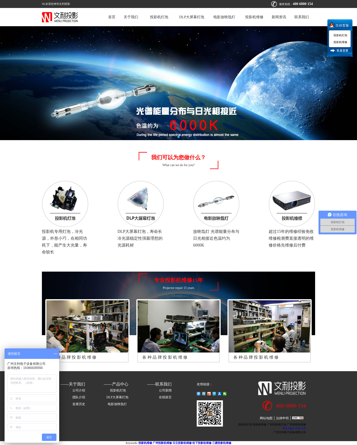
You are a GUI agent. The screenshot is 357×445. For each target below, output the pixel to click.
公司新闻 (165, 390)
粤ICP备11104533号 (294, 428)
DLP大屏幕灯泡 (191, 17)
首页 (111, 17)
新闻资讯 (279, 17)
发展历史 (78, 404)
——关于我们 (73, 384)
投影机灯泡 (158, 17)
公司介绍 (78, 390)
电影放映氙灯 (224, 17)
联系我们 (301, 17)
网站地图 (266, 418)
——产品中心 (116, 384)
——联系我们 (159, 384)
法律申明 (282, 418)
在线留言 (165, 397)
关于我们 (131, 17)
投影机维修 (254, 17)
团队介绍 (78, 397)
